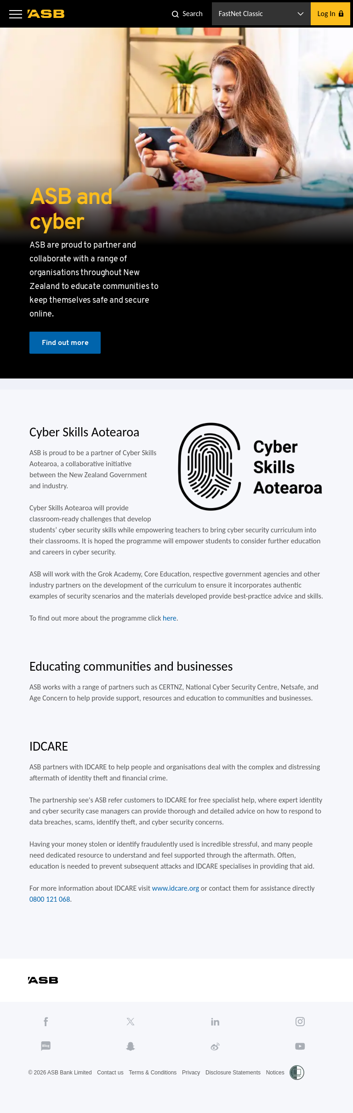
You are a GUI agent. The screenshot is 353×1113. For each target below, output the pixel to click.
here (169, 618)
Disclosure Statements (233, 1072)
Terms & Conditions (152, 1072)
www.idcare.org (175, 888)
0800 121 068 (49, 899)
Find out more (65, 342)
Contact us (110, 1072)
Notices (275, 1072)
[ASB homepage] (46, 14)
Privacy (191, 1072)
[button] (15, 13)
